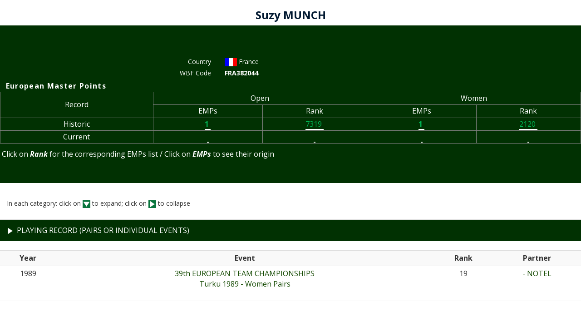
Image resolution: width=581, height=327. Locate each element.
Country (199, 61)
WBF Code (195, 73)
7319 (314, 124)
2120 (528, 124)
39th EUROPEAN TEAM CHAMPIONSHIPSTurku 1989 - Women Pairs (245, 278)
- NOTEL (536, 273)
